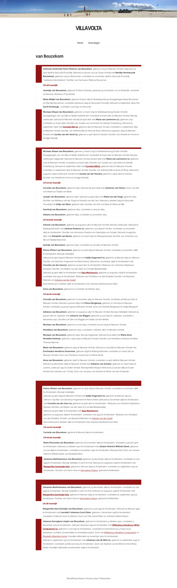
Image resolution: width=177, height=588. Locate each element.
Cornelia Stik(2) (92, 166)
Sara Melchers (89, 411)
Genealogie (94, 42)
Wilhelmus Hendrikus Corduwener (120, 532)
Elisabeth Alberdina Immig (55, 536)
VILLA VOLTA (88, 28)
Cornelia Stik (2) (70, 127)
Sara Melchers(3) (89, 272)
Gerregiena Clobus (89, 470)
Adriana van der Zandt (65, 280)
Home (80, 42)
